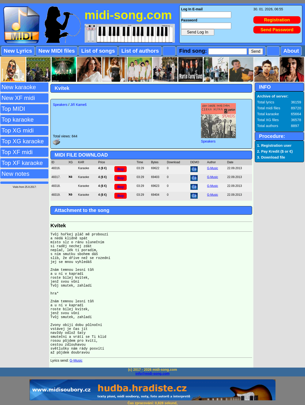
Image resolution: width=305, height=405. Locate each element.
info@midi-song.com (153, 373)
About (291, 51)
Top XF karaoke (22, 163)
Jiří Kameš (78, 105)
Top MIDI (13, 108)
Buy (120, 169)
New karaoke (18, 87)
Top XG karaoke (22, 141)
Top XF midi (17, 152)
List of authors (140, 51)
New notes (15, 173)
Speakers (60, 105)
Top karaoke (17, 119)
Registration (277, 19)
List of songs (98, 51)
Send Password (276, 29)
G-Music (212, 168)
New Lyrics (18, 51)
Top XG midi (17, 130)
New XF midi (18, 98)
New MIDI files (56, 51)
